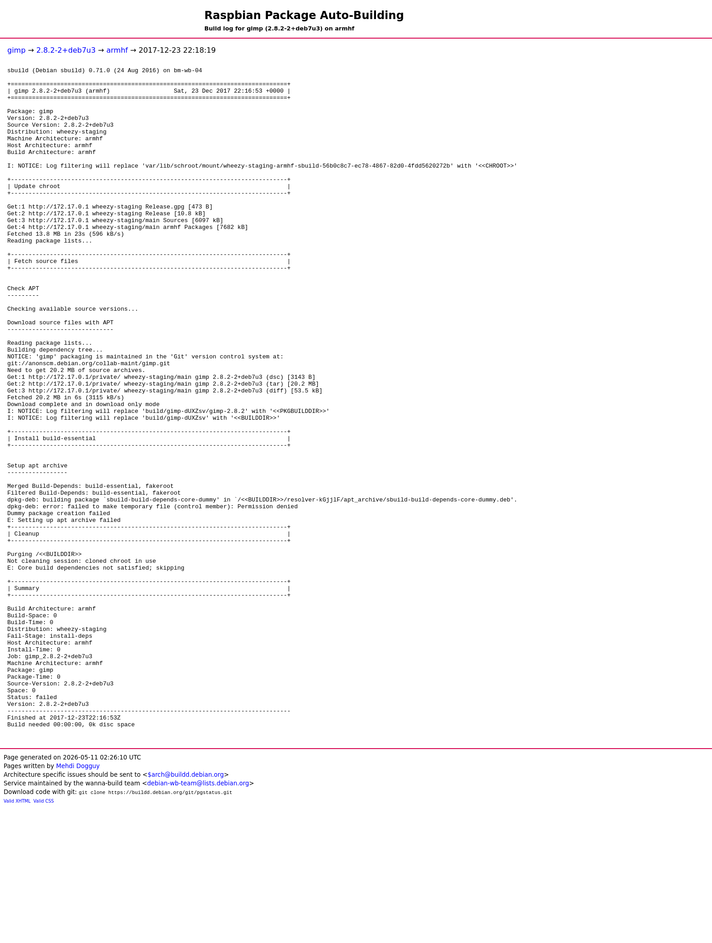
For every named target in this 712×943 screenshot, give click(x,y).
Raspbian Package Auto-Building (304, 15)
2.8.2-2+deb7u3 (66, 50)
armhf (117, 50)
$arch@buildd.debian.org (186, 909)
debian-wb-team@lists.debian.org (198, 918)
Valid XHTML (17, 935)
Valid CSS (44, 935)
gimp (16, 50)
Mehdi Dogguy (77, 901)
